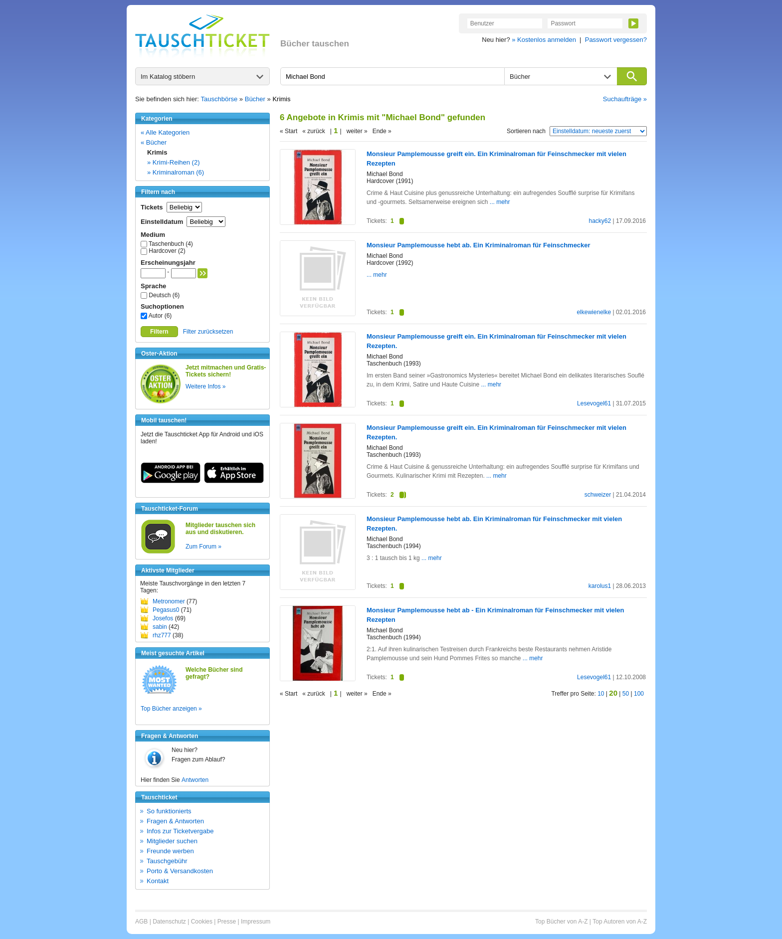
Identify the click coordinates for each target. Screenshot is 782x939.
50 (625, 693)
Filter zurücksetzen (208, 331)
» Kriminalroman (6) (175, 172)
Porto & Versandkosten (180, 871)
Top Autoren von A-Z (619, 921)
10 (600, 693)
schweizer (598, 494)
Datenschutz (169, 921)
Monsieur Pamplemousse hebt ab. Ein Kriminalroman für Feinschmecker (478, 245)
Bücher (255, 99)
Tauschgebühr (167, 861)
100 (639, 693)
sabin (160, 626)
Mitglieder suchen (172, 841)
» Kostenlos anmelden (544, 39)
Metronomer (169, 601)
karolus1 (599, 585)
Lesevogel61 (594, 403)
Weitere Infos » (205, 386)
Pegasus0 (166, 609)
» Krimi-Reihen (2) (173, 162)
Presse (226, 921)
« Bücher (154, 142)
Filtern (159, 331)
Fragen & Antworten (175, 821)
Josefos (163, 618)
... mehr (500, 201)
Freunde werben (170, 851)
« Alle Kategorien (165, 132)
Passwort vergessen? (616, 39)
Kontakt (158, 881)
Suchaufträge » (625, 99)
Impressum (255, 921)
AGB (141, 921)
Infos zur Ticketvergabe (180, 831)
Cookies (201, 921)
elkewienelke (594, 312)
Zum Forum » (203, 546)
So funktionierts (169, 811)
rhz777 (162, 635)
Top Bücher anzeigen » (171, 708)
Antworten (195, 779)
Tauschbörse (219, 99)
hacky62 (599, 220)
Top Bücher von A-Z (561, 921)
